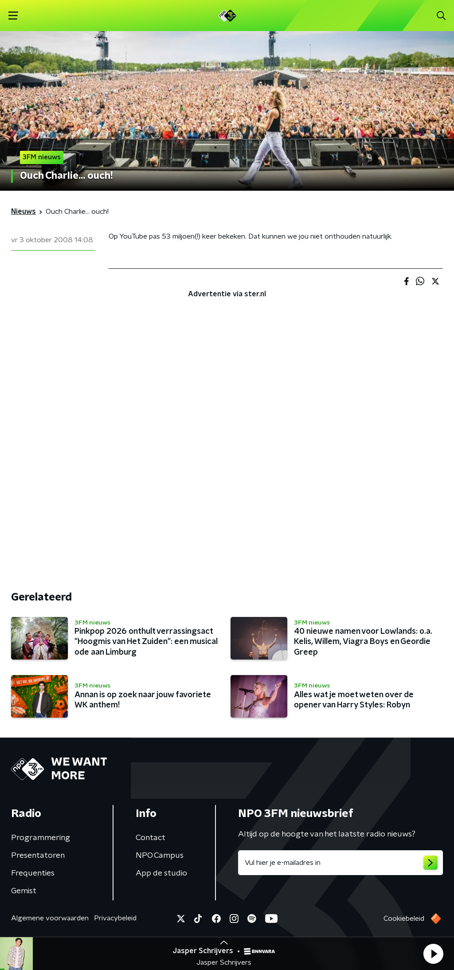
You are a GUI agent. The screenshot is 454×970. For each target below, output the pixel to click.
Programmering (40, 838)
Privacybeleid (115, 918)
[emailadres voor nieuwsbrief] (340, 862)
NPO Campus (160, 856)
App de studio (161, 873)
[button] (433, 953)
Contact (150, 838)
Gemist (23, 891)
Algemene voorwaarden (50, 918)
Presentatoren (38, 856)
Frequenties (33, 873)
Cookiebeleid (404, 918)
